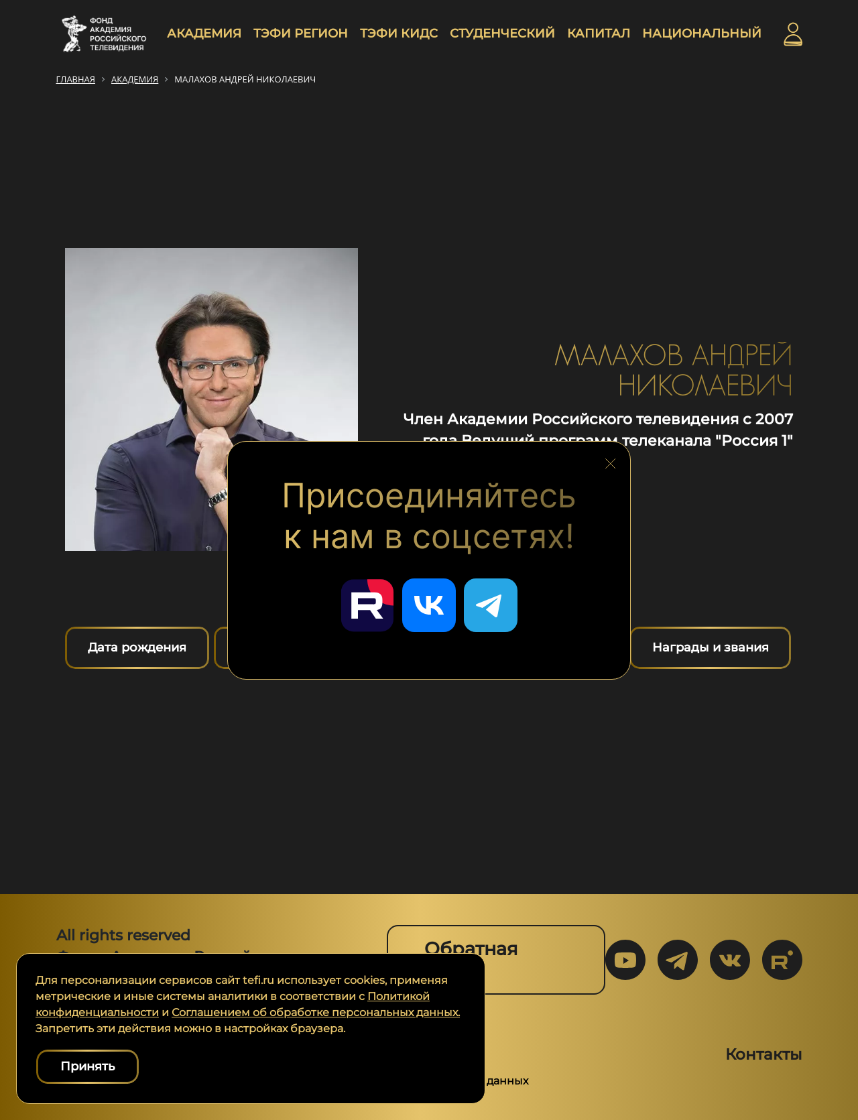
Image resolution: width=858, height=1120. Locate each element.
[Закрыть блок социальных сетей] (610, 459)
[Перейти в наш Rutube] (367, 605)
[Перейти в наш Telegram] (490, 605)
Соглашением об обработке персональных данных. (316, 1012)
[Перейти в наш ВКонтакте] (429, 605)
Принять (87, 1066)
